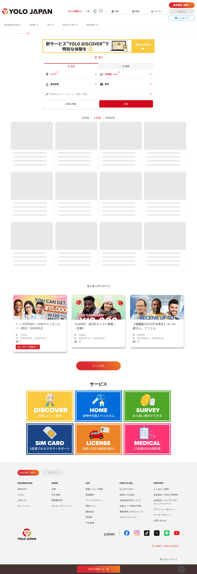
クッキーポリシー (162, 515)
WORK (34, 25)
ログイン (181, 11)
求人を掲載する (75, 11)
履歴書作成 (57, 500)
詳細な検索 (71, 104)
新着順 (85, 117)
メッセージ (181, 18)
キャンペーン (24, 506)
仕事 (54, 489)
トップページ (18, 33)
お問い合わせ (160, 520)
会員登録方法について (130, 500)
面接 (135, 11)
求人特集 (56, 494)
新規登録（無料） (181, 5)
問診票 (89, 517)
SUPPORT (92, 25)
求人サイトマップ (168, 559)
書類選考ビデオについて (131, 511)
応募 (115, 11)
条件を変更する (98, 569)
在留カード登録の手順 (130, 506)
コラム (21, 494)
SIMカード (91, 506)
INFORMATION (12, 25)
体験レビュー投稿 (94, 489)
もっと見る (98, 365)
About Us (22, 489)
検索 (126, 104)
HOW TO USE (70, 25)
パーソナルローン (94, 500)
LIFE (50, 25)
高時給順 (110, 117)
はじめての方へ (127, 489)
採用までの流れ (127, 494)
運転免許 (90, 511)
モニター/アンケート (62, 506)
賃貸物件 (90, 494)
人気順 (97, 117)
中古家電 (90, 523)
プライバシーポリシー (164, 509)
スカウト (156, 11)
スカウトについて (128, 517)
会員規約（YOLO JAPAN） (166, 494)
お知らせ (22, 500)
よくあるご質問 (161, 489)
